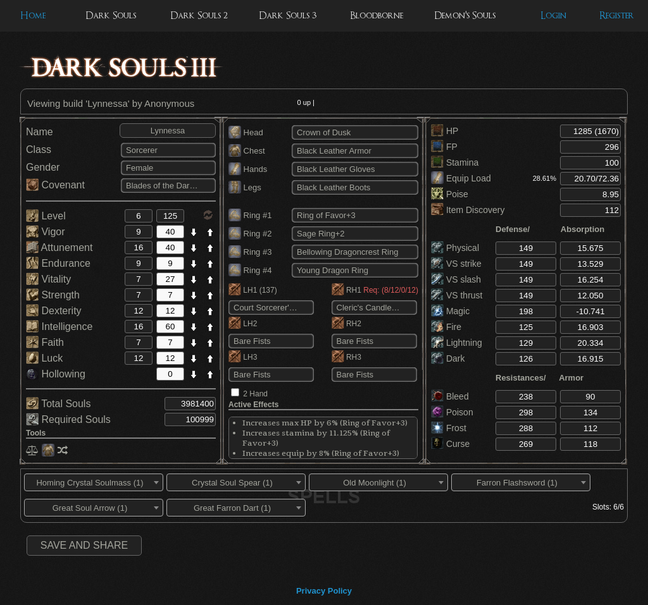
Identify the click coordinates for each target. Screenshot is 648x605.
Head (245, 132)
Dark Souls (110, 15)
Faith (45, 342)
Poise (449, 194)
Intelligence (59, 326)
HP (444, 131)
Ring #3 (249, 252)
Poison (452, 412)
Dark (447, 358)
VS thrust (456, 295)
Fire (446, 327)
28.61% (544, 178)
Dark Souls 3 (287, 15)
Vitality (48, 279)
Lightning (456, 343)
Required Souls (68, 419)
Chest (246, 151)
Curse (450, 444)
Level (46, 216)
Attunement (59, 247)
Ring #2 (249, 233)
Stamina (454, 162)
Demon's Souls (464, 15)
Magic (450, 311)
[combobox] (93, 482)
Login (553, 15)
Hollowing (55, 374)
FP (444, 147)
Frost (448, 428)
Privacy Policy (324, 591)
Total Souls (58, 403)
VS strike (456, 264)
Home (33, 15)
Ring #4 (249, 270)
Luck (44, 358)
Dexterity (54, 310)
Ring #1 (249, 215)
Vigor (45, 231)
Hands (247, 169)
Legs (244, 187)
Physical (455, 248)
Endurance (58, 263)
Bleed (450, 396)
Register (616, 15)
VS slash (456, 279)
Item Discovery (467, 210)
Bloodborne (376, 15)
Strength (53, 295)
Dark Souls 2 (199, 15)
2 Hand (255, 393)
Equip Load (461, 178)
